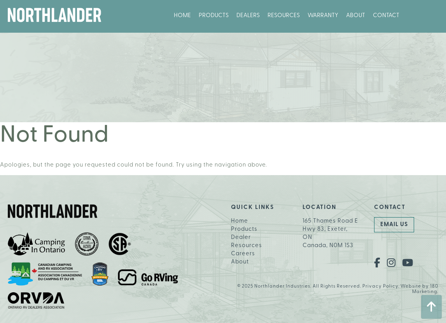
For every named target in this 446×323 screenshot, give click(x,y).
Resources (284, 16)
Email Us (394, 225)
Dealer (241, 237)
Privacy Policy (380, 286)
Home (182, 16)
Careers (243, 254)
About (355, 16)
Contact (386, 16)
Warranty (323, 16)
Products (214, 16)
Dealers (248, 16)
